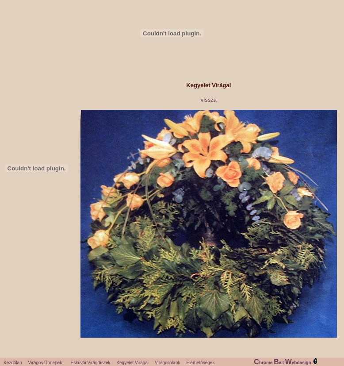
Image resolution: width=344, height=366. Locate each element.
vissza (209, 99)
